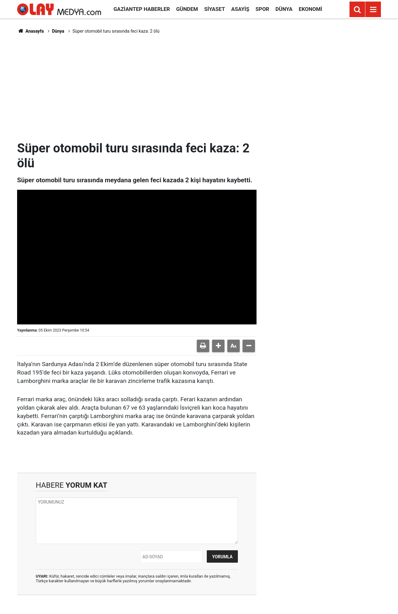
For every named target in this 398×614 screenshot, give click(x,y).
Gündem (187, 9)
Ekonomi (310, 9)
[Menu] (373, 10)
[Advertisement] (199, 87)
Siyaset (214, 9)
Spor (262, 9)
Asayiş (240, 9)
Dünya (284, 9)
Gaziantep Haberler (141, 9)
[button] (218, 346)
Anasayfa (30, 31)
